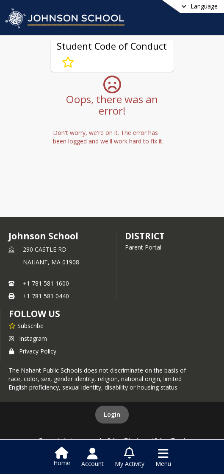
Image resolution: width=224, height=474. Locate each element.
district (145, 236)
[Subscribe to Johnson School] (26, 325)
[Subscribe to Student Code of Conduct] (68, 62)
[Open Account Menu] (92, 457)
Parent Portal (143, 247)
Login (112, 414)
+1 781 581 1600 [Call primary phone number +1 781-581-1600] (46, 283)
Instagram (28, 338)
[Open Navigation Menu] (163, 457)
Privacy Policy (32, 351)
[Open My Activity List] (129, 457)
